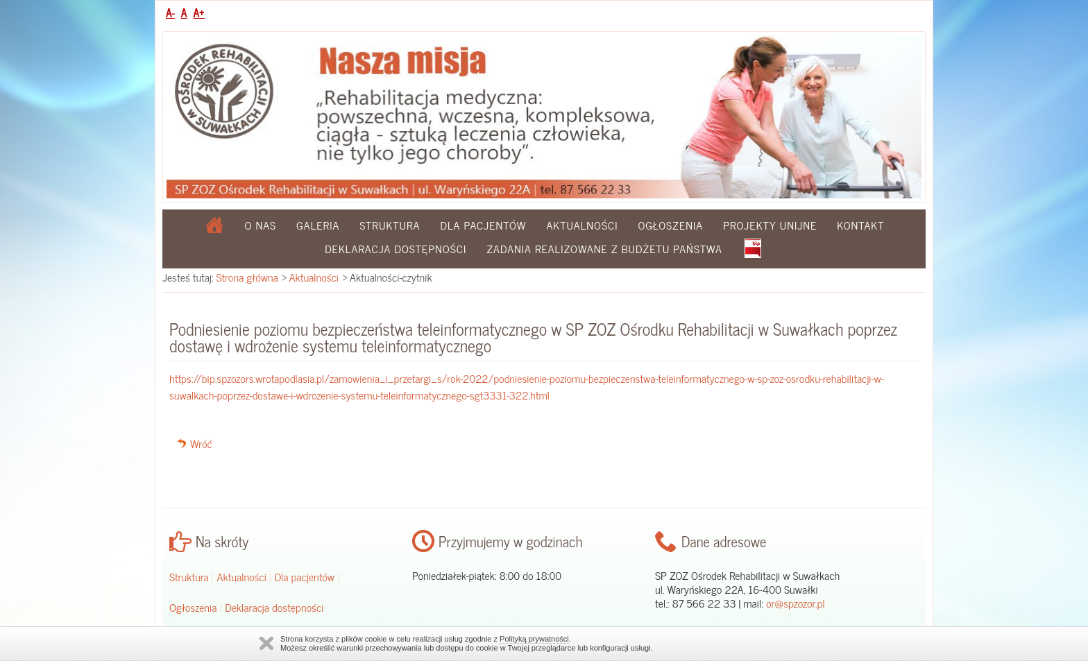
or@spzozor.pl (795, 603)
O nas (261, 225)
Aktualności (582, 225)
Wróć (201, 443)
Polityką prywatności (534, 639)
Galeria (317, 225)
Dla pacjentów (483, 225)
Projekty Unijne (770, 225)
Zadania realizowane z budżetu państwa (604, 248)
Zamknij (266, 643)
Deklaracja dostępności (395, 248)
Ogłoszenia (670, 225)
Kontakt (860, 225)
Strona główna (247, 277)
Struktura (389, 225)
